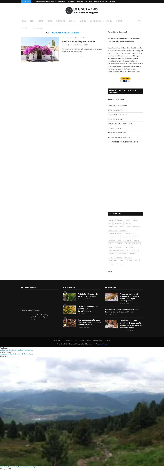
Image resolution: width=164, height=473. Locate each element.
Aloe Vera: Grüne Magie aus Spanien (78, 41)
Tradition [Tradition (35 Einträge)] (129, 259)
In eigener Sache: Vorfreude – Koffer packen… (16, 357)
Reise (31, 21)
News (24, 21)
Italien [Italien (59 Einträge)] (135, 238)
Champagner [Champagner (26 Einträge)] (119, 224)
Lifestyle (119, 21)
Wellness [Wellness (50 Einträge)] (130, 263)
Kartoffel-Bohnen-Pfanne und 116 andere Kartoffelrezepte (88, 311)
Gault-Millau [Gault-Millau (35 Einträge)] (123, 231)
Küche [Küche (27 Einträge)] (111, 245)
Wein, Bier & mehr (96, 21)
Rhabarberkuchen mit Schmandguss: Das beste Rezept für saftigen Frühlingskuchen (130, 300)
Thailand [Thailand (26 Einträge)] (134, 256)
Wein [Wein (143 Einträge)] (122, 263)
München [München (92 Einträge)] (138, 245)
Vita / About (88, 1)
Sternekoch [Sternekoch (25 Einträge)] (112, 256)
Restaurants (60, 21)
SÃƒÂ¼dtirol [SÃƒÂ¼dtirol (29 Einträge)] (123, 256)
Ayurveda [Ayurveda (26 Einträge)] (120, 220)
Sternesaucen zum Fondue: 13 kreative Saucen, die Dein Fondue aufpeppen (89, 325)
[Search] (142, 21)
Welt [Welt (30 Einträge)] (138, 263)
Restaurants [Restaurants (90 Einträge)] (130, 249)
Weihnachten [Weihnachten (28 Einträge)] (113, 263)
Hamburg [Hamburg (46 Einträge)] (112, 238)
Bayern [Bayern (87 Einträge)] (129, 220)
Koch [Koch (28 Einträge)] (120, 241)
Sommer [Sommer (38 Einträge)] (136, 252)
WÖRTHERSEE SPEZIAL (115, 110)
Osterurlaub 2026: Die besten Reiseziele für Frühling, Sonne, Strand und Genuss (123, 313)
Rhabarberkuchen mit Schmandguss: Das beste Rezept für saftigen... (55, 2)
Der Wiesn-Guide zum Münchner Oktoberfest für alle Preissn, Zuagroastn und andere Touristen (131, 327)
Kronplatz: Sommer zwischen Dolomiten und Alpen (18, 470)
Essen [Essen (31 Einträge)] (122, 227)
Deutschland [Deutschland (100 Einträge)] (113, 227)
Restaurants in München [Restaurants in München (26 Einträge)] (116, 252)
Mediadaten (71, 1)
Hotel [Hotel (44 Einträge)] (120, 238)
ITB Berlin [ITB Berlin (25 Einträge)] (112, 241)
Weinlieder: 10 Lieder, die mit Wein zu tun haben (88, 297)
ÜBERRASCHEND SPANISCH (117, 133)
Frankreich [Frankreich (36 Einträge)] (112, 231)
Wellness (83, 21)
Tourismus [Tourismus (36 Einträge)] (119, 259)
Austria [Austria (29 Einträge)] (111, 220)
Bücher (109, 21)
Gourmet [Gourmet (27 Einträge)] (134, 231)
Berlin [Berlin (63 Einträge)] (136, 220)
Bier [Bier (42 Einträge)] (110, 224)
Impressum (80, 1)
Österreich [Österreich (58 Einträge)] (120, 266)
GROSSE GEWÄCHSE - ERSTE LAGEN (120, 124)
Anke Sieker (68, 45)
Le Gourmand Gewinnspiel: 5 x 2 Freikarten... (16, 353)
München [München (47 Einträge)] (119, 245)
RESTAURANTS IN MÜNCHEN (117, 106)
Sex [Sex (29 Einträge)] (129, 252)
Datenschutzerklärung (101, 1)
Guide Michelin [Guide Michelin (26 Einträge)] (130, 234)
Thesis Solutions (101, 347)
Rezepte (40, 21)
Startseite (24, 28)
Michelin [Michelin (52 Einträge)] (128, 245)
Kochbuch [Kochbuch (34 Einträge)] (128, 241)
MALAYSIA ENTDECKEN (115, 119)
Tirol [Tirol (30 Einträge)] (110, 259)
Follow (110, 274)
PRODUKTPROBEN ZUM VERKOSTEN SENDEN (123, 142)
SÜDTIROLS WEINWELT (115, 128)
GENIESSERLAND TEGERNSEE (117, 115)
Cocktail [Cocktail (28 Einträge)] (129, 224)
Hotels (49, 21)
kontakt (112, 1)
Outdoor (72, 21)
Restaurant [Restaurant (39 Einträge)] (119, 249)
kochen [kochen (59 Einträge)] (137, 241)
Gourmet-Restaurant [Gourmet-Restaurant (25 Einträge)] (115, 234)
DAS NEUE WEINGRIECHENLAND (119, 137)
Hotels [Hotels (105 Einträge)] (128, 238)
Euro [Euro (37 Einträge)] (129, 227)
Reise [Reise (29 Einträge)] (110, 249)
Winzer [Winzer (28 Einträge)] (111, 266)
